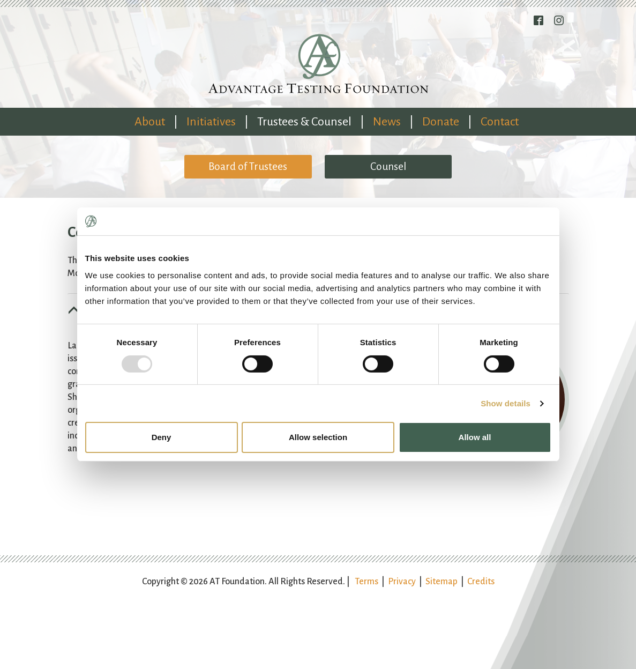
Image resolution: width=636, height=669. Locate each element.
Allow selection (318, 437)
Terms (366, 581)
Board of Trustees (247, 166)
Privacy (402, 581)
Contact (500, 121)
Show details (505, 403)
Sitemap (441, 581)
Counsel (388, 166)
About (149, 121)
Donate (440, 121)
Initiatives (211, 121)
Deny (161, 437)
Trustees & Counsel (304, 121)
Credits (481, 581)
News (387, 121)
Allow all (475, 437)
